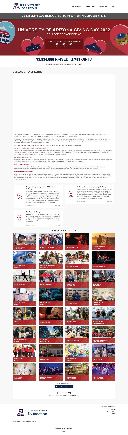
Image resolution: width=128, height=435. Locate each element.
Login (63, 431)
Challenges (90, 6)
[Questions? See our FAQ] (69, 393)
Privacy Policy (111, 411)
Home (113, 413)
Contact (113, 409)
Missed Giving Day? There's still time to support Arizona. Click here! (64, 16)
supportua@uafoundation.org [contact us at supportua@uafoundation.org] (71, 395)
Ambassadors (77, 6)
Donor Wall (104, 6)
